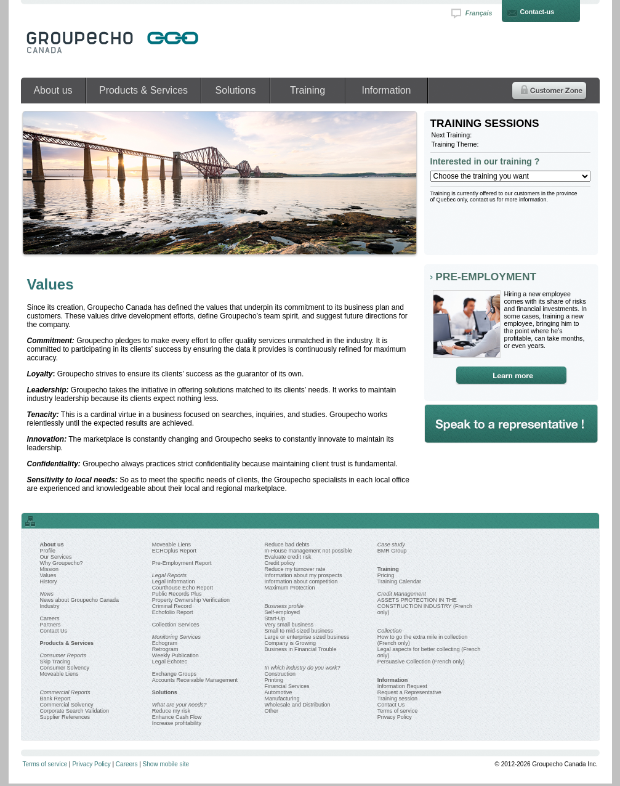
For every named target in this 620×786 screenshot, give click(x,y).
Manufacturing (282, 698)
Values (48, 575)
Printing (274, 680)
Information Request (402, 686)
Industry (50, 606)
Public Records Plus (177, 594)
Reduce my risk (171, 711)
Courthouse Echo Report (182, 588)
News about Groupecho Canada (79, 600)
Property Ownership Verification (191, 600)
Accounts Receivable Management (195, 680)
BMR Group (392, 551)
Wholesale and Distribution (298, 705)
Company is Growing (290, 643)
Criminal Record (172, 606)
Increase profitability (176, 723)
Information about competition (301, 581)
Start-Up (275, 618)
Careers (50, 618)
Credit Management (401, 594)
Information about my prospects (303, 575)
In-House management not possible (308, 551)
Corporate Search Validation (74, 711)
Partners (50, 625)
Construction (280, 674)
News (47, 594)
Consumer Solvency (65, 668)
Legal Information (173, 581)
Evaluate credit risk (288, 557)
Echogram (164, 643)
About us (52, 90)
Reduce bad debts (287, 544)
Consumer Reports (63, 655)
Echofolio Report (172, 612)
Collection (389, 631)
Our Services (56, 557)
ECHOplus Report (174, 551)
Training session (397, 698)
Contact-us (537, 11)
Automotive (278, 692)
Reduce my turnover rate (295, 569)
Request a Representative (409, 692)
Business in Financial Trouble (301, 649)
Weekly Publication (175, 655)
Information (386, 90)
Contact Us (54, 631)
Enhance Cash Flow (177, 717)
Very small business (289, 625)
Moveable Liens (59, 674)
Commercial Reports (65, 692)
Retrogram (165, 649)
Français (479, 13)
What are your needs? (179, 705)
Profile (48, 551)
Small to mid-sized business (299, 631)
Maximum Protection (290, 588)
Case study (391, 544)
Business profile (284, 606)
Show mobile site (166, 764)
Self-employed (282, 612)
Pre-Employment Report (182, 563)
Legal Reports (169, 575)
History (48, 581)
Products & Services (143, 90)
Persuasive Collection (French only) (421, 661)
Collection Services (175, 625)
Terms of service (397, 711)
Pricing (386, 575)
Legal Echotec (169, 661)
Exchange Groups (174, 674)
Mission (49, 569)
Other (272, 711)
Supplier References (65, 717)
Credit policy (280, 563)
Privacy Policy (394, 717)
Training (307, 90)
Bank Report (55, 698)
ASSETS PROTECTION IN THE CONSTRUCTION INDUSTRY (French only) (424, 606)
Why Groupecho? (61, 563)
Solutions (235, 90)
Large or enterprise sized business (307, 637)
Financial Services (287, 686)
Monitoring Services (176, 637)
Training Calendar (399, 581)
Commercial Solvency (67, 705)
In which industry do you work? (302, 668)
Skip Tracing (55, 661)
